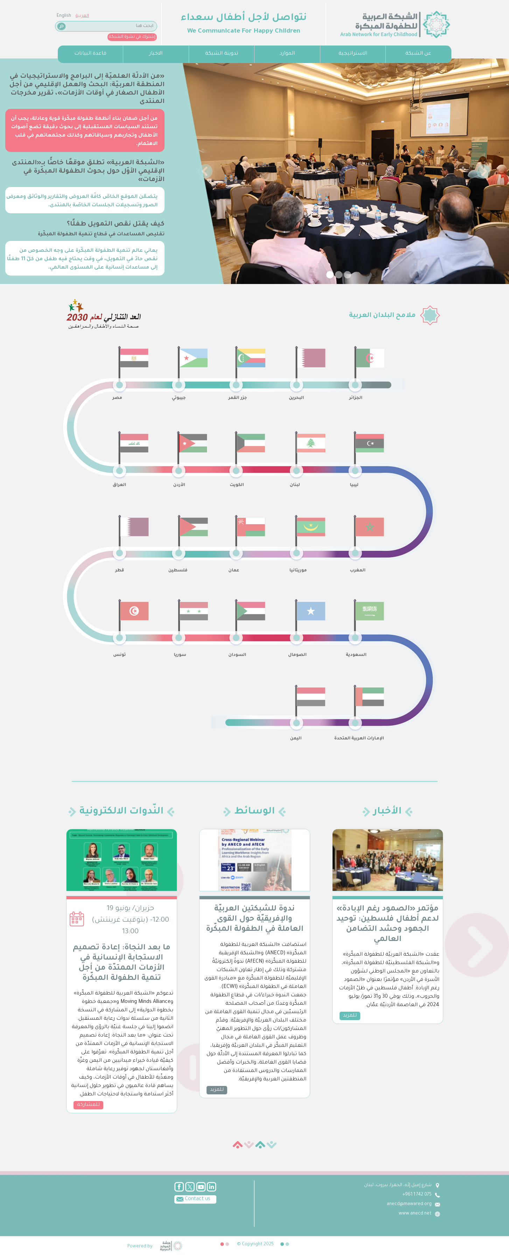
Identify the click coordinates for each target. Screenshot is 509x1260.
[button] (205, 171)
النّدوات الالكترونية (121, 812)
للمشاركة (88, 1105)
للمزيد (217, 1090)
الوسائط (254, 812)
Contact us (192, 1198)
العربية (82, 16)
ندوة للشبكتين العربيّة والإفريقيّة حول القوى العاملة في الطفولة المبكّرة (255, 919)
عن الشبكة (418, 54)
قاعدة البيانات (90, 54)
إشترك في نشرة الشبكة (132, 37)
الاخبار (155, 54)
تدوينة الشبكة (221, 54)
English (64, 16)
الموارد (287, 54)
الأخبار (388, 812)
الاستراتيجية (353, 54)
